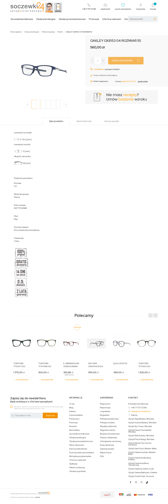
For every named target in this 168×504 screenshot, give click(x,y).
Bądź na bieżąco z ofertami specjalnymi (31, 400)
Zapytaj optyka (107, 449)
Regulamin (105, 415)
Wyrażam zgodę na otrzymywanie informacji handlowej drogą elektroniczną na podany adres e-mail (38, 408)
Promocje (93, 19)
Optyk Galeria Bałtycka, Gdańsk (142, 472)
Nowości (73, 426)
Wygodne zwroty (107, 430)
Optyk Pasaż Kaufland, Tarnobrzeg (138, 464)
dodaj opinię (143, 81)
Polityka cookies (107, 422)
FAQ (102, 456)
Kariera (72, 411)
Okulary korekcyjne (46, 19)
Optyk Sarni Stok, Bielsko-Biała (142, 448)
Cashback (99, 69)
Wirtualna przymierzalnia (80, 456)
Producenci (74, 419)
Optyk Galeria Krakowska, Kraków (139, 459)
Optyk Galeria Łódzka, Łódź (141, 469)
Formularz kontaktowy (138, 404)
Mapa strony (105, 452)
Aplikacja (73, 464)
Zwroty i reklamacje (108, 437)
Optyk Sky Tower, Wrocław (140, 426)
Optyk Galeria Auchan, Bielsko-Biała (142, 453)
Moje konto (105, 404)
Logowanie (105, 411)
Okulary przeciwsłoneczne (72, 19)
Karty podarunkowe (78, 449)
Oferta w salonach (111, 19)
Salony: (134, 415)
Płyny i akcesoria (76, 445)
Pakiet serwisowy (77, 467)
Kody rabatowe (107, 445)
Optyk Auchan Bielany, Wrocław (142, 422)
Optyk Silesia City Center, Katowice (140, 444)
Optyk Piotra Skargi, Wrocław (141, 439)
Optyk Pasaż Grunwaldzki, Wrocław (140, 431)
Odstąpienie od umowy (110, 441)
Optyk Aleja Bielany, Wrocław (141, 419)
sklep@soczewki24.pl (140, 411)
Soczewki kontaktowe (21, 19)
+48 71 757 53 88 (139, 407)
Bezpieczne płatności (110, 434)
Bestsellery (74, 430)
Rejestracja (105, 407)
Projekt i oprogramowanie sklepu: (25, 497)
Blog (71, 407)
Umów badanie (76, 415)
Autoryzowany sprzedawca (81, 452)
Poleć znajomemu (99, 81)
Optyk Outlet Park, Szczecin (141, 476)
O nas (71, 404)
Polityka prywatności (109, 419)
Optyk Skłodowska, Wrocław (141, 435)
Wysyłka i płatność (108, 426)
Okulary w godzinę (77, 471)
